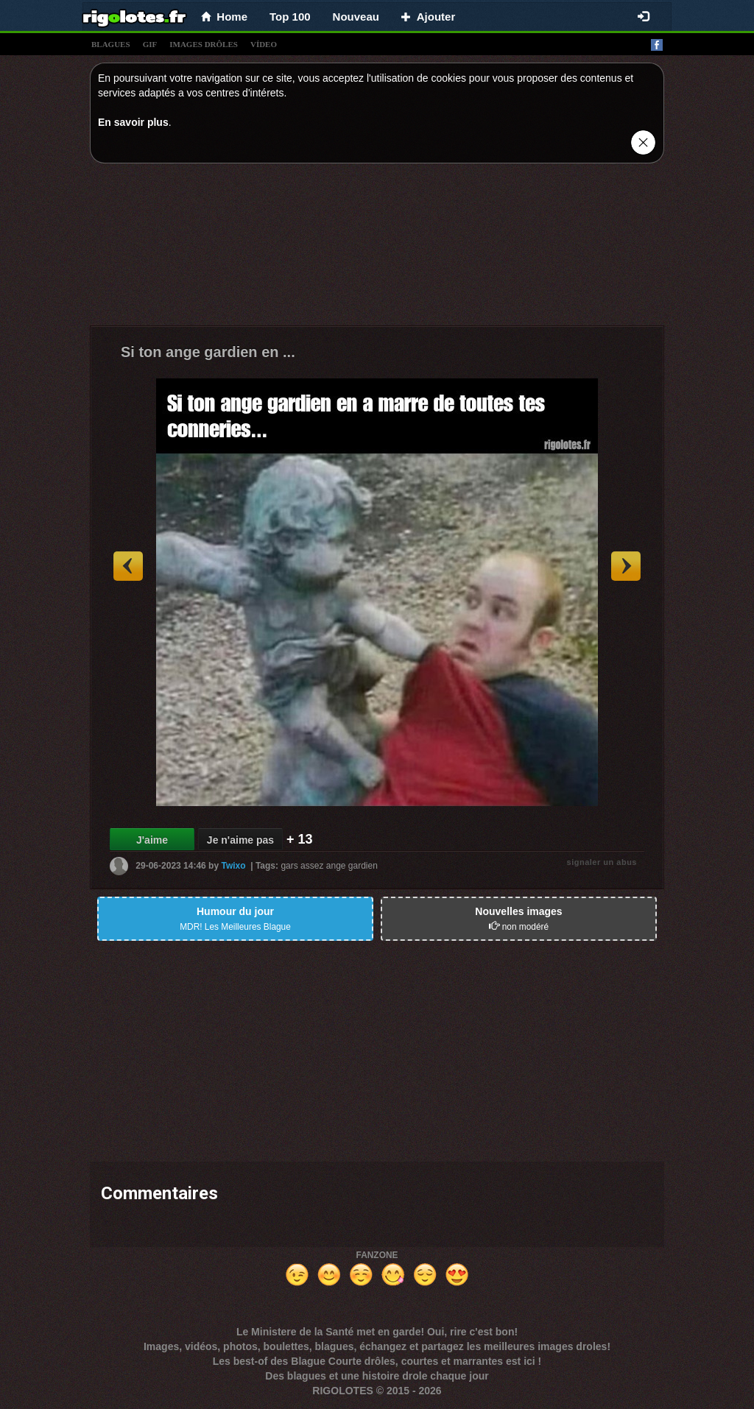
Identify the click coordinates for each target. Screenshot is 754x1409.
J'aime (152, 840)
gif (150, 44)
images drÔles (203, 44)
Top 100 (290, 16)
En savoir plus (133, 122)
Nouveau (356, 16)
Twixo (233, 866)
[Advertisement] (377, 248)
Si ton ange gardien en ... (208, 352)
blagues (110, 44)
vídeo (263, 44)
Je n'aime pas (240, 840)
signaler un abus (602, 862)
